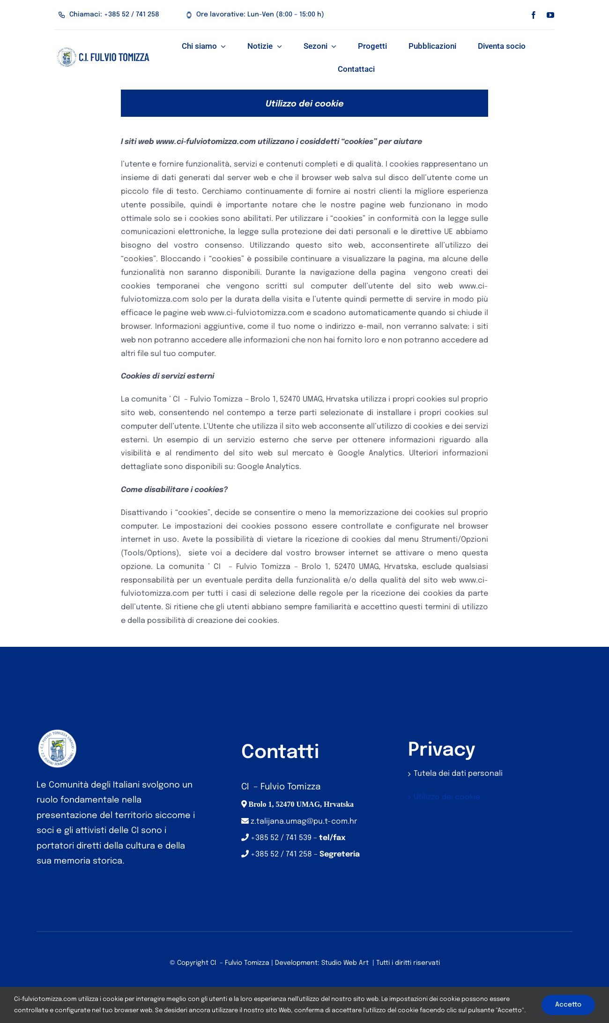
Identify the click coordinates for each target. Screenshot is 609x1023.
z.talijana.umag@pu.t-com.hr (304, 822)
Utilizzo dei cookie (447, 797)
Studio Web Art (345, 963)
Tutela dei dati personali (458, 774)
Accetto (568, 1004)
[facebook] (533, 15)
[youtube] (550, 15)
